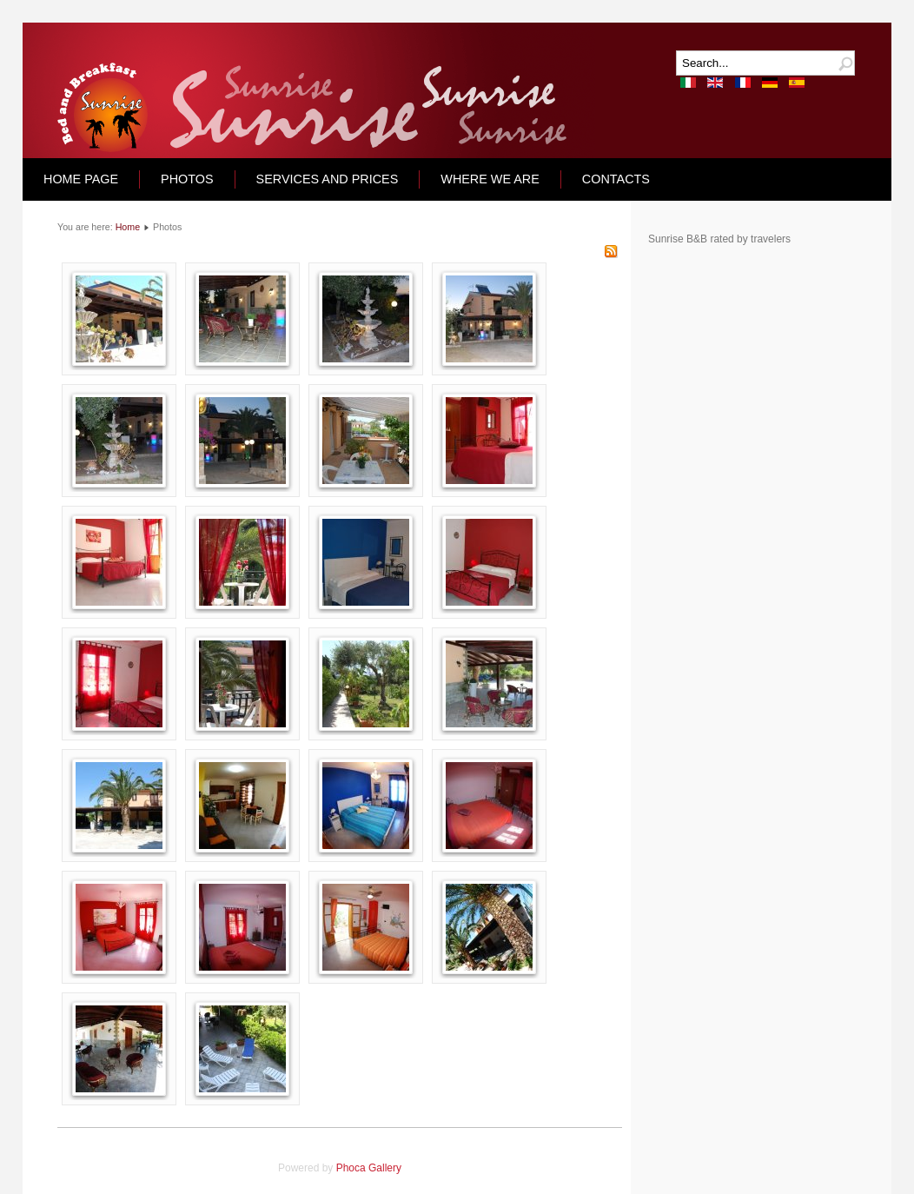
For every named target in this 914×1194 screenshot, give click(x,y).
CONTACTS (616, 179)
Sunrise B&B (677, 239)
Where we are (490, 179)
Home (128, 227)
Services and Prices (327, 179)
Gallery (384, 1168)
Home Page (80, 179)
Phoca (351, 1168)
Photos (187, 179)
